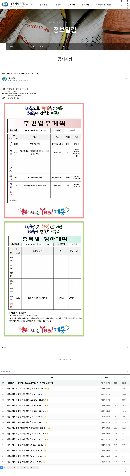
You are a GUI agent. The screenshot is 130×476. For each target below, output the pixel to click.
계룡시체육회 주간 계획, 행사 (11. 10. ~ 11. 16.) (26, 411)
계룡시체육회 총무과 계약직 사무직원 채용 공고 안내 (27, 428)
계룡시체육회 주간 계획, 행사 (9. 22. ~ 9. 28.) (25, 450)
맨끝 (37, 467)
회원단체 (58, 4)
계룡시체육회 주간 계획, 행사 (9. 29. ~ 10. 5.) (25, 444)
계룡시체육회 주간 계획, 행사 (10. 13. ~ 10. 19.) (26, 439)
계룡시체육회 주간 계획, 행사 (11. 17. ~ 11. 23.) (26, 405)
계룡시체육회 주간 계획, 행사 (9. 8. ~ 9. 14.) (25, 461)
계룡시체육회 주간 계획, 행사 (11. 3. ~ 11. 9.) (25, 416)
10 (31, 467)
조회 (115, 377)
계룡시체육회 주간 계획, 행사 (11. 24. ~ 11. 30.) (26, 399)
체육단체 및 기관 (103, 4)
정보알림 (44, 4)
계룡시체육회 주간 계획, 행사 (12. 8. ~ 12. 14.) (26, 388)
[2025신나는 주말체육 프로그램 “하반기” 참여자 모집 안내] (30, 383)
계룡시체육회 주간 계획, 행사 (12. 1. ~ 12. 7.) (25, 394)
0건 (9, 80)
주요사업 (72, 4)
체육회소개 (29, 4)
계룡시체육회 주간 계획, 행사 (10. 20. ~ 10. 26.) (26, 433)
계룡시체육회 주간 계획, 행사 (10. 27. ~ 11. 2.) (26, 422)
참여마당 (86, 4)
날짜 (124, 377)
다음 (34, 467)
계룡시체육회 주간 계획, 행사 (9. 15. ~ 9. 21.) (25, 456)
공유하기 (125, 46)
